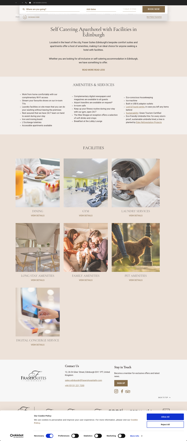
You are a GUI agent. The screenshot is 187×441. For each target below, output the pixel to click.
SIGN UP (121, 383)
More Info (134, 436)
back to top (164, 397)
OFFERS (100, 13)
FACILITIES (83, 13)
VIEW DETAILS (37, 224)
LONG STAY (140, 13)
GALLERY (157, 13)
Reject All (165, 424)
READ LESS (99, 70)
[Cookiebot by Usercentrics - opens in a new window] (16, 436)
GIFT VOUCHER (119, 13)
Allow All (165, 417)
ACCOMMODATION (59, 13)
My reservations (40, 3)
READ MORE (88, 70)
